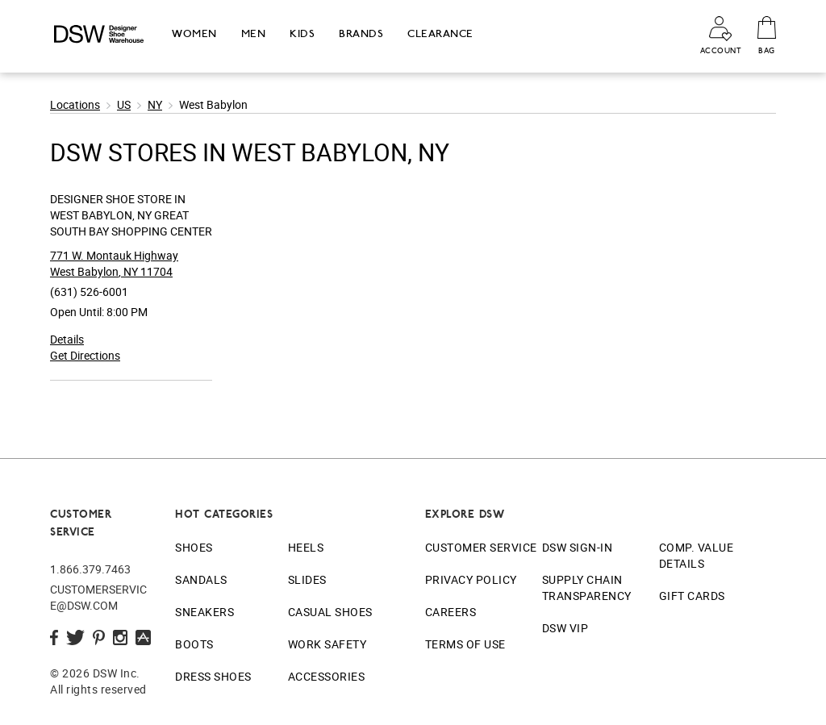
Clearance (440, 33)
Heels (306, 547)
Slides (307, 579)
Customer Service (481, 547)
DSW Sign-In (577, 547)
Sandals (201, 579)
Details (67, 339)
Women (194, 33)
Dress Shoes (213, 676)
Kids (302, 33)
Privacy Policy (471, 579)
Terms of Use (465, 644)
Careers (451, 611)
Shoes (194, 547)
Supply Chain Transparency (587, 587)
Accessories (326, 676)
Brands (361, 33)
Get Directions (85, 355)
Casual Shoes (330, 611)
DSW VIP (565, 627)
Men (253, 33)
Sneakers (204, 611)
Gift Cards (692, 595)
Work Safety (327, 644)
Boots (194, 644)
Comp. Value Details (696, 555)
